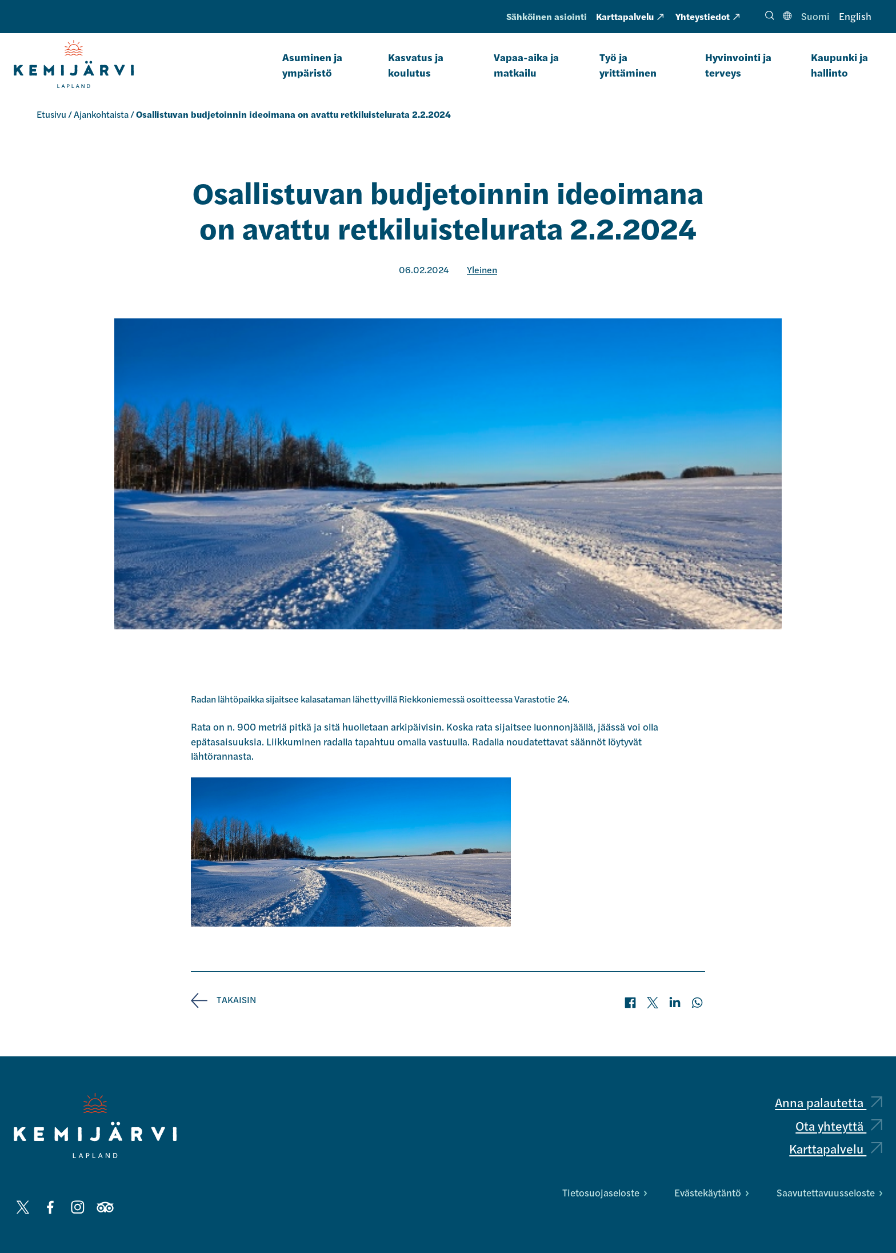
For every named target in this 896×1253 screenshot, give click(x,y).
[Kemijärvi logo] (95, 1125)
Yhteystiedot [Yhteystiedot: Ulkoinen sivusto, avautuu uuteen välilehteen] (707, 16)
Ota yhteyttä (838, 1125)
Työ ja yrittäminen (628, 64)
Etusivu (51, 114)
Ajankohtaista (101, 114)
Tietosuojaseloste (604, 1192)
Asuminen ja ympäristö (312, 64)
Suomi (815, 16)
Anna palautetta (828, 1102)
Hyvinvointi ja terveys (738, 64)
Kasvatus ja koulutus (415, 64)
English (855, 16)
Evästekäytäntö (711, 1192)
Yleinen (482, 269)
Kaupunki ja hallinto (839, 64)
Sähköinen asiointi (546, 16)
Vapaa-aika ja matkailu (526, 64)
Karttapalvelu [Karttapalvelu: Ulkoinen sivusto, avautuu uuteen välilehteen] (629, 16)
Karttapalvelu (835, 1148)
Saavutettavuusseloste (829, 1192)
